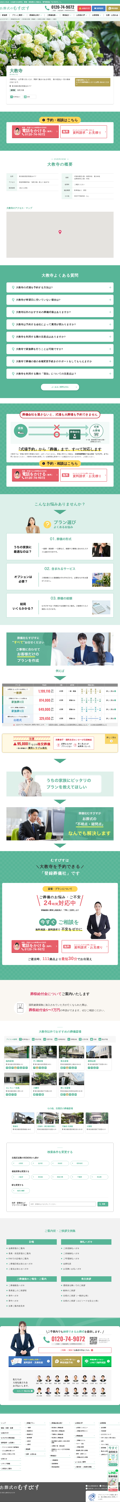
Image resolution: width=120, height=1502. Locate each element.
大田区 (21, 1163)
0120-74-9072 (62, 7)
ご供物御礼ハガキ (71, 1253)
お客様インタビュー (82, 1427)
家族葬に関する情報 (82, 1450)
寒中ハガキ (14, 1301)
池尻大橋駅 (21, 1190)
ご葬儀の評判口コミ (82, 1431)
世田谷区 (80, 1163)
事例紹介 (65, 15)
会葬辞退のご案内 (17, 1248)
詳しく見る (110, 691)
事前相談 (114, 8)
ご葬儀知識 (51, 15)
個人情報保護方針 (93, 1485)
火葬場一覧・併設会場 (58, 1446)
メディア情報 (5, 1464)
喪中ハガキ (14, 1295)
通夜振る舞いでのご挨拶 (74, 1285)
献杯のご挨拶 (69, 1290)
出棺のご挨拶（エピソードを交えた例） (81, 1301)
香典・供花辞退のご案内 (20, 1253)
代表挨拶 (103, 1431)
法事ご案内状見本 (17, 1306)
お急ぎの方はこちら (75, 1350)
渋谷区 (60, 1163)
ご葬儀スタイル (80, 1440)
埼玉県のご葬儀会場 (57, 1437)
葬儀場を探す (34, 15)
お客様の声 (80, 15)
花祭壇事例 (55, 1463)
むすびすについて (106, 1434)
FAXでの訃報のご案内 (19, 1258)
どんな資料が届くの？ (8, 1450)
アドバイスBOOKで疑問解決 (10, 1447)
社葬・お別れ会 (112, 15)
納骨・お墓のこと (81, 1454)
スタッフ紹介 (105, 1444)
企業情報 (95, 15)
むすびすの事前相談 (8, 1438)
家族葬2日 (30, 1431)
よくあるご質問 (80, 1462)
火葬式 (29, 1444)
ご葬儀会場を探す (56, 1423)
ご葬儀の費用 (80, 1447)
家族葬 (4, 15)
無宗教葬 (29, 1437)
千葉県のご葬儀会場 (57, 1434)
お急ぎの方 (86, 8)
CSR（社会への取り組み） (108, 1437)
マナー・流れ (80, 1443)
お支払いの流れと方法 (8, 1454)
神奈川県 (60, 1177)
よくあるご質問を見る (60, 387)
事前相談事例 (55, 1467)
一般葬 (29, 1427)
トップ (3, 1423)
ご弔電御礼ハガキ (71, 1258)
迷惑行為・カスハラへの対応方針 (97, 1488)
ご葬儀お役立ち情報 (82, 1457)
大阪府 (21, 1177)
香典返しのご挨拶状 (18, 1290)
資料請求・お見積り (8, 1443)
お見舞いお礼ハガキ (72, 1269)
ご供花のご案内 (6, 1468)
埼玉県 (99, 1177)
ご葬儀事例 (55, 1460)
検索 (103, 1204)
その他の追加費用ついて (98, 724)
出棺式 (29, 1441)
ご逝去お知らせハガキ (19, 1269)
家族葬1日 (30, 1434)
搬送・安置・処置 (7, 1428)
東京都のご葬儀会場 (57, 1427)
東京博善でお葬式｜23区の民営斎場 (61, 1441)
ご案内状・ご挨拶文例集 (83, 1467)
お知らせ (4, 1459)
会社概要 (103, 1427)
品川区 (40, 1163)
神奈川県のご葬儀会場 (58, 1431)
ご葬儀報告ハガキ (17, 1285)
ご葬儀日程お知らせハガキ (21, 1264)
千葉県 (79, 1177)
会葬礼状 (67, 1264)
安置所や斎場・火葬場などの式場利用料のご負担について (68, 724)
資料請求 (100, 8)
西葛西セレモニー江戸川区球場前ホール (61, 1450)
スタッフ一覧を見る (23, 1391)
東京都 (40, 1177)
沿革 (102, 1441)
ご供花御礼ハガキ (71, 1248)
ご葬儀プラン (30, 1423)
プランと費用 (17, 15)
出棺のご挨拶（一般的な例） (76, 1295)
